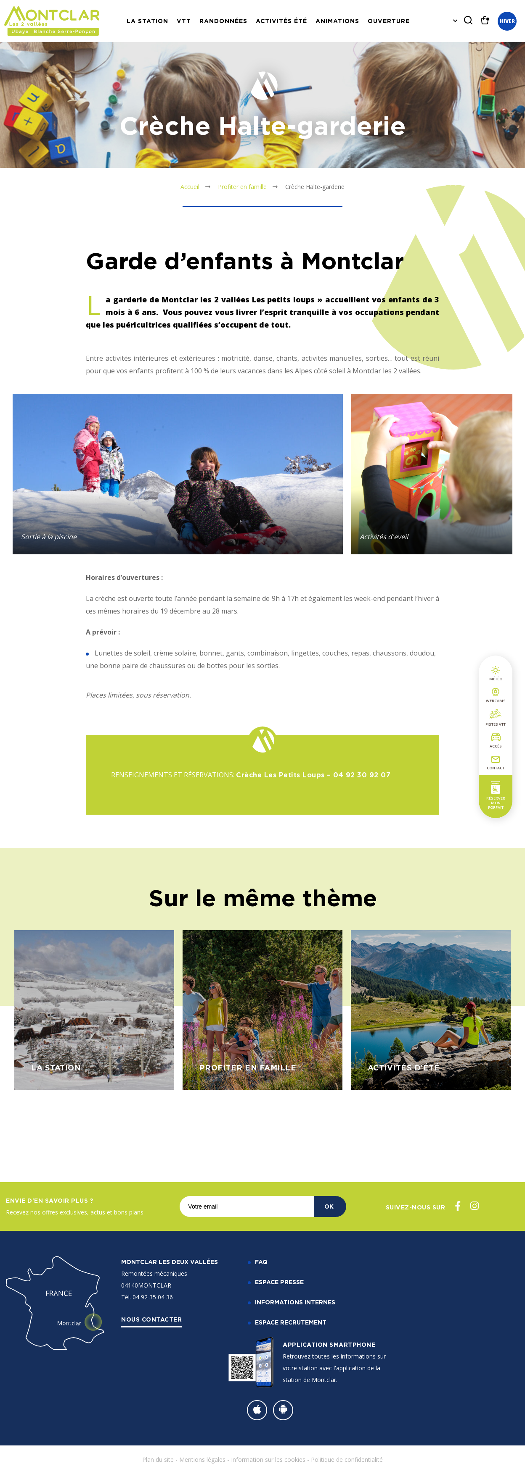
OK (329, 1206)
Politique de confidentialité (347, 1460)
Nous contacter (151, 1319)
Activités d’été (404, 1067)
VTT (184, 21)
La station (147, 21)
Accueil (189, 187)
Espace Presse (279, 1282)
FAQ (261, 1262)
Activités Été (281, 21)
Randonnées (223, 21)
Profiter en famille (242, 187)
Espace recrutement (290, 1322)
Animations (337, 21)
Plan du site (158, 1460)
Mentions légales (202, 1460)
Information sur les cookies (268, 1460)
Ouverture (389, 21)
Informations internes (295, 1302)
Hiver (507, 21)
